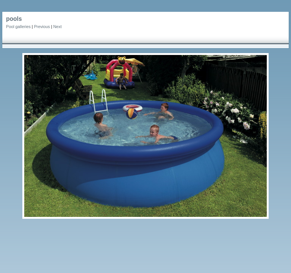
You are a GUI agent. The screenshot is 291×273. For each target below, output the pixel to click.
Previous (42, 26)
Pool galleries (18, 26)
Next (57, 26)
